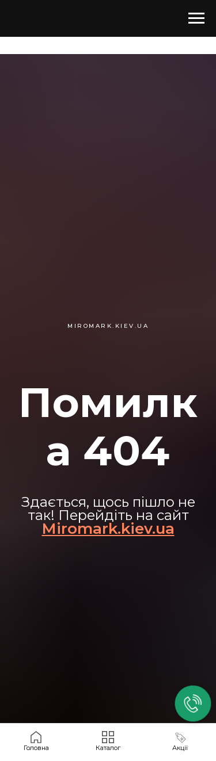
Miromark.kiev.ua (108, 528)
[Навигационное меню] (196, 18)
